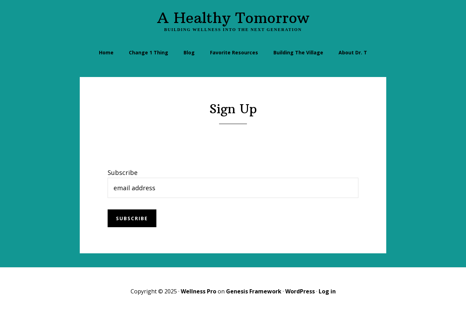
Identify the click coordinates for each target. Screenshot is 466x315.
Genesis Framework (253, 291)
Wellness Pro (198, 291)
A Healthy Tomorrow (233, 18)
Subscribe (123, 172)
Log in (327, 291)
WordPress (300, 291)
